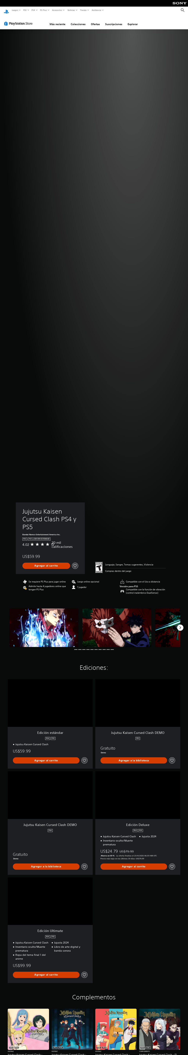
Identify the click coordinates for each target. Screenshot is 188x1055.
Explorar (133, 20)
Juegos (15, 10)
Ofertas (95, 20)
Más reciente (57, 20)
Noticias (71, 10)
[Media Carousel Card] (43, 624)
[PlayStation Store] (19, 20)
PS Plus (43, 10)
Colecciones (78, 20)
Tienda (83, 10)
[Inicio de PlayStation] (6, 10)
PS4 (33, 10)
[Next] (180, 624)
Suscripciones (113, 20)
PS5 (25, 10)
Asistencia (96, 10)
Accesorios (57, 10)
